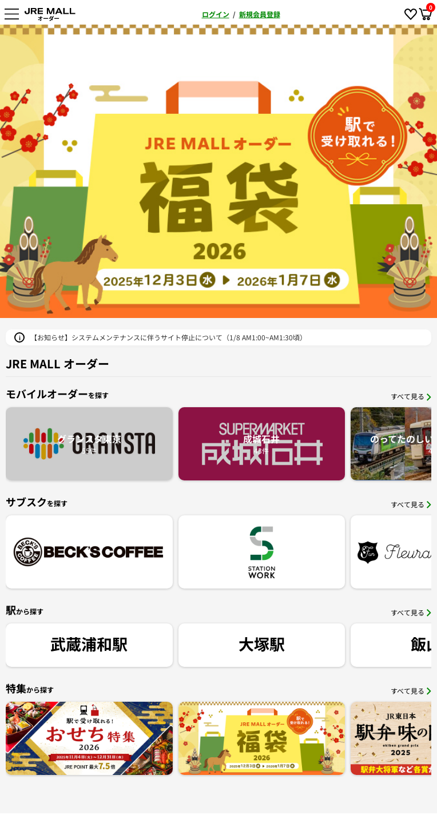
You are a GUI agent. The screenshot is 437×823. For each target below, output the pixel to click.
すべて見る (411, 396)
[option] (218, 171)
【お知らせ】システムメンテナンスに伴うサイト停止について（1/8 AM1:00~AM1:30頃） (168, 337)
